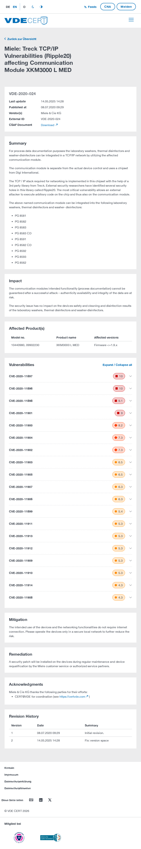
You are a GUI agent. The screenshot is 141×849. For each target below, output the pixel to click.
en (15, 6)
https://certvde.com (72, 696)
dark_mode (33, 6)
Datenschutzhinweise (17, 788)
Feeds (91, 6)
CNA (107, 6)
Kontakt (9, 767)
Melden (126, 6)
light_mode (24, 6)
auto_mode (41, 6)
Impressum (11, 774)
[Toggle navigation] (131, 20)
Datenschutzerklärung (17, 781)
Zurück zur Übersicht (21, 39)
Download (48, 125)
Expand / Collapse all (117, 364)
